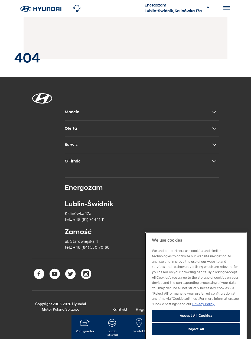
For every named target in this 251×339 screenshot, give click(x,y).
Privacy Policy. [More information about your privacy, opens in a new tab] (203, 312)
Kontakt (120, 309)
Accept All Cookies (196, 323)
